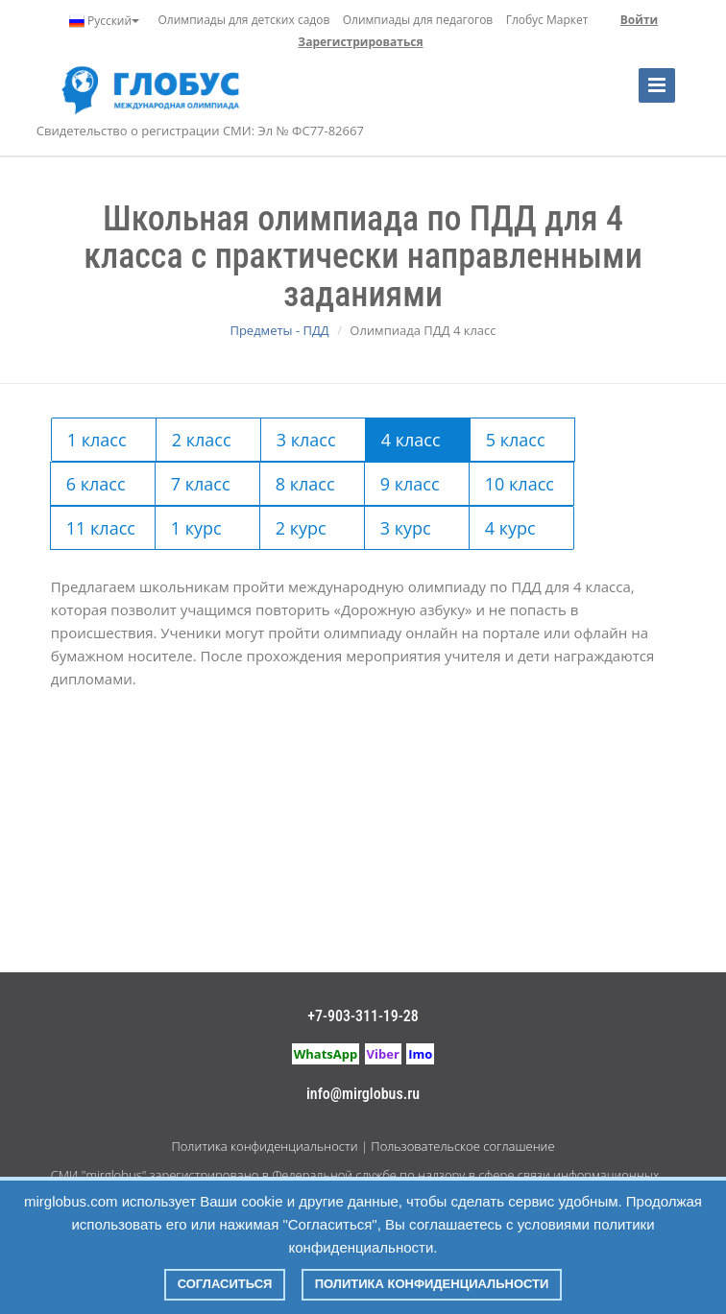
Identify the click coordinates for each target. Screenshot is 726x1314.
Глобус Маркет (547, 20)
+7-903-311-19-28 (363, 1016)
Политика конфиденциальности (264, 1146)
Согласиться (225, 1284)
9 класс (410, 483)
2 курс (301, 527)
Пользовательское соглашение (462, 1146)
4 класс (411, 439)
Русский (104, 21)
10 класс (519, 483)
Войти (639, 20)
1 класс (97, 439)
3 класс (306, 439)
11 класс (100, 527)
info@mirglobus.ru (363, 1094)
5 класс (515, 439)
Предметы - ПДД (279, 330)
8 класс (305, 483)
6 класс (96, 483)
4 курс (510, 527)
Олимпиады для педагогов (418, 20)
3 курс (405, 527)
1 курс (196, 527)
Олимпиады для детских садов (244, 20)
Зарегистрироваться (360, 42)
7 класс (200, 483)
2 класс (201, 439)
